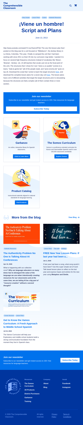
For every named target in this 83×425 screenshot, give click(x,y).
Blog (45, 387)
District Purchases (32, 394)
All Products (30, 390)
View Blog (74, 217)
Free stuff (56, 248)
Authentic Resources (55, 17)
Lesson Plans (36, 17)
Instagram (66, 387)
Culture (44, 17)
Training (28, 401)
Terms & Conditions (67, 415)
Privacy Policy (54, 415)
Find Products (22, 202)
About (45, 383)
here (57, 72)
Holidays (63, 248)
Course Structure (9, 315)
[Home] (12, 5)
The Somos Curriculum (29, 385)
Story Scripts (26, 17)
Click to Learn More (21, 156)
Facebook (66, 383)
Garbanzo (28, 397)
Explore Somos (61, 156)
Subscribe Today (41, 109)
